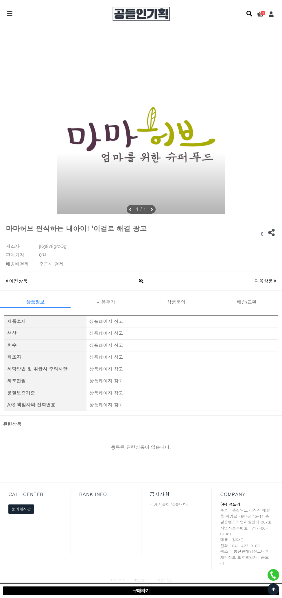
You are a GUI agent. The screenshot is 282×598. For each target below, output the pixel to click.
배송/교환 (247, 301)
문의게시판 (21, 509)
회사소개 (118, 580)
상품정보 (35, 301)
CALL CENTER (25, 494)
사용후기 (106, 301)
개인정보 (141, 580)
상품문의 (176, 301)
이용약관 (164, 580)
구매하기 (141, 590)
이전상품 (16, 280)
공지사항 (160, 494)
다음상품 (265, 280)
